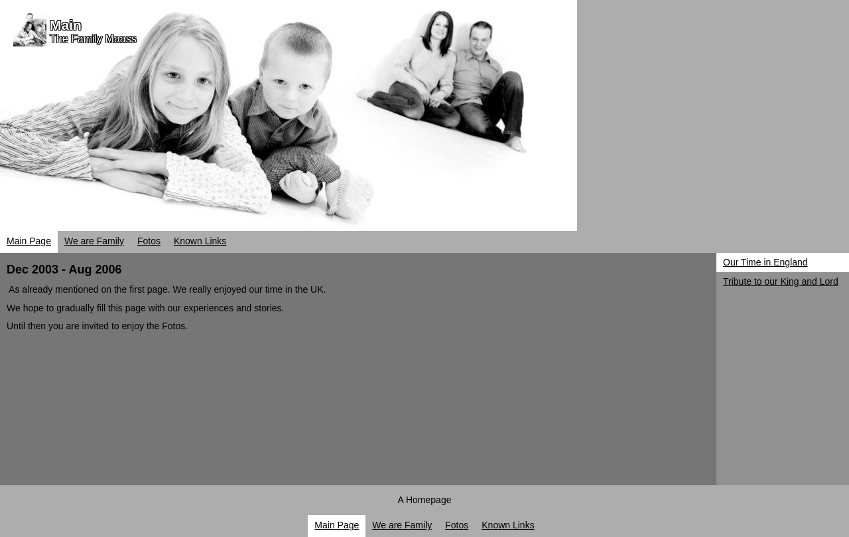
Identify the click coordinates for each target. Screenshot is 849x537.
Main (66, 25)
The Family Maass (93, 38)
